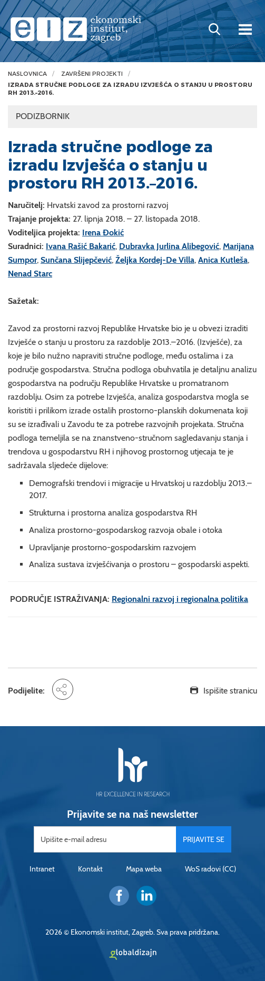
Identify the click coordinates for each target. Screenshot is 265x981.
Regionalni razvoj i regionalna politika (180, 599)
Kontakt (90, 869)
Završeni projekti (92, 74)
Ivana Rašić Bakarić (80, 246)
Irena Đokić (103, 232)
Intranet (42, 869)
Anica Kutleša (223, 260)
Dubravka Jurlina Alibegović (169, 246)
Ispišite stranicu (230, 691)
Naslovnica (27, 74)
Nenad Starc (30, 274)
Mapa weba (144, 869)
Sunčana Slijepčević (76, 260)
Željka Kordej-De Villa (154, 260)
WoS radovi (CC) (210, 869)
